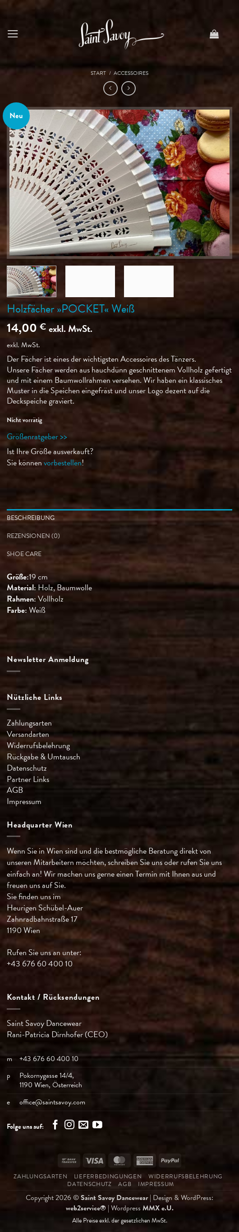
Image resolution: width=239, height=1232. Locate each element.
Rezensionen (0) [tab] (33, 536)
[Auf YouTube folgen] (97, 1126)
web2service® (86, 1208)
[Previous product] (128, 88)
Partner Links (28, 779)
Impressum (24, 801)
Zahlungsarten (29, 723)
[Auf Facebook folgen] (55, 1126)
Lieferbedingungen (108, 1176)
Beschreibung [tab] (31, 518)
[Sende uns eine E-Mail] (83, 1126)
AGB (15, 790)
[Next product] (110, 88)
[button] (13, 34)
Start (98, 73)
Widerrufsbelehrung (38, 745)
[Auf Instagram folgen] (69, 1126)
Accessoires (131, 73)
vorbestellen (63, 462)
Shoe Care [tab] (24, 554)
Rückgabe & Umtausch (43, 756)
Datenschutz (27, 768)
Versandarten (28, 734)
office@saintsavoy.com (52, 1102)
